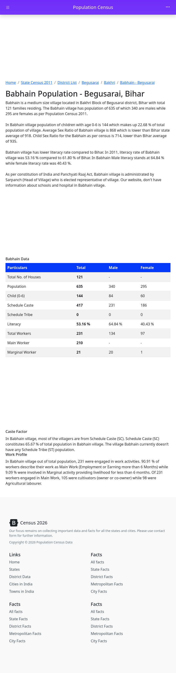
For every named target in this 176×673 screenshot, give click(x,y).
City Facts (99, 591)
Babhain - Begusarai (137, 82)
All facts (97, 562)
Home (11, 82)
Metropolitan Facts (107, 584)
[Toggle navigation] (167, 7)
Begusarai (90, 82)
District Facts (102, 576)
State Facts (100, 569)
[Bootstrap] (28, 522)
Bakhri (109, 82)
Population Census (93, 7)
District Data (19, 576)
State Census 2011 (36, 82)
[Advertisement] (88, 49)
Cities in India (20, 584)
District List (67, 82)
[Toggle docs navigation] (8, 7)
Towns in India (21, 591)
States (14, 569)
